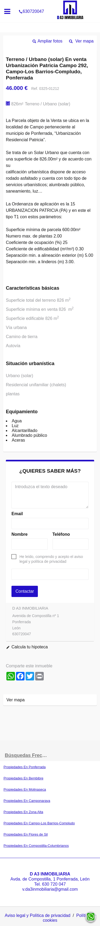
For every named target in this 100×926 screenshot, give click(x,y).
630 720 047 (54, 884)
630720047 (31, 3)
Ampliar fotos (50, 41)
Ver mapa (84, 41)
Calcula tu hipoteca (29, 647)
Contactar (24, 591)
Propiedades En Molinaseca (24, 789)
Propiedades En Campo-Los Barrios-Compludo (39, 823)
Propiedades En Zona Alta (23, 812)
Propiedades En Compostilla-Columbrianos (36, 846)
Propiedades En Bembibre (23, 778)
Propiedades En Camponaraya (26, 801)
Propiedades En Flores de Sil (25, 834)
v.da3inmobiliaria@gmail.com (50, 889)
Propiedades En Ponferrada (24, 767)
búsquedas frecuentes (27, 755)
